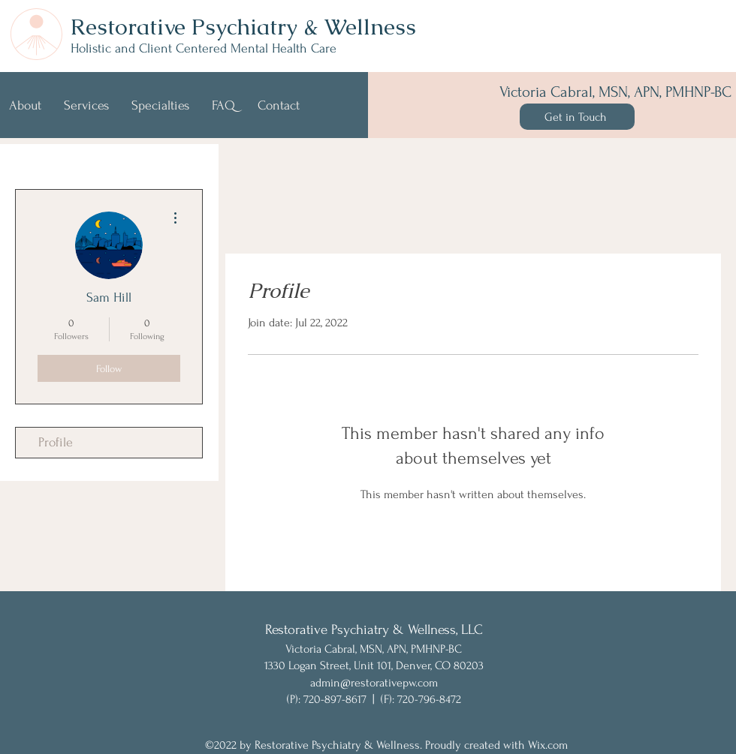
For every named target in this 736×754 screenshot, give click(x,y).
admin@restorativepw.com (374, 682)
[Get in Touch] (577, 117)
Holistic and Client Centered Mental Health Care (203, 48)
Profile (55, 442)
